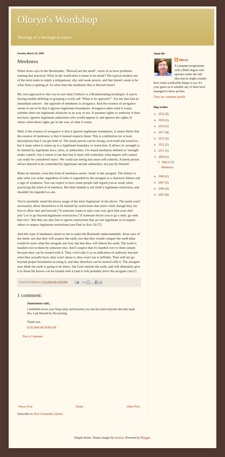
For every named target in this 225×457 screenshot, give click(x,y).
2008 (161, 176)
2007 (161, 182)
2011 (161, 150)
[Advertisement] (79, 371)
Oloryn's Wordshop (57, 19)
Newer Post (25, 406)
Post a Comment (33, 336)
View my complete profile (169, 96)
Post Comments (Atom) (48, 414)
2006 (161, 188)
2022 (161, 114)
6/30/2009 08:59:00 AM (41, 327)
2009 (161, 157)
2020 (161, 120)
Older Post (133, 406)
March (166, 162)
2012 (161, 144)
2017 (161, 132)
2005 (161, 194)
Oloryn (183, 60)
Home (79, 406)
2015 (161, 138)
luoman (119, 437)
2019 (161, 126)
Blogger (145, 437)
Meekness (167, 167)
